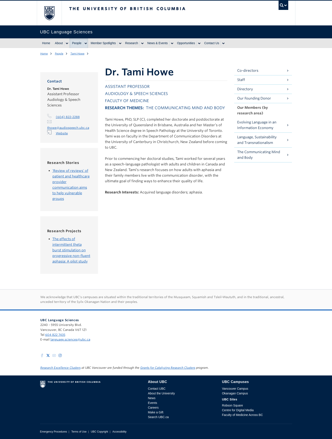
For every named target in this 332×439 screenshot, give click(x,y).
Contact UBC (156, 388)
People (76, 43)
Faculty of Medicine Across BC (242, 415)
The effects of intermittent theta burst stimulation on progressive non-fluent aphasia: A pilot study (71, 250)
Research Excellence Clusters (60, 367)
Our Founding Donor (254, 98)
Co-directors (247, 70)
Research (131, 43)
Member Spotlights (103, 43)
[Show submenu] (66, 43)
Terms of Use (79, 431)
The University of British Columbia (49, 13)
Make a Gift (155, 412)
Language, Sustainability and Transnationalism (257, 140)
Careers (153, 407)
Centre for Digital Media (238, 410)
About (59, 43)
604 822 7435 (55, 334)
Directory (245, 89)
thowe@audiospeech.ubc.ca (68, 127)
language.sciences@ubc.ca (70, 339)
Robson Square (232, 405)
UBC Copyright (99, 431)
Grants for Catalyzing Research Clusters (167, 367)
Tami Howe (77, 53)
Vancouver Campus (235, 388)
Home (46, 43)
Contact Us (211, 43)
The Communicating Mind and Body (258, 155)
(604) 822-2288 (68, 117)
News (151, 398)
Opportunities (186, 43)
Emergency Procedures (53, 431)
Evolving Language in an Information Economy (256, 125)
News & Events (157, 43)
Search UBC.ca (158, 417)
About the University (161, 393)
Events (152, 403)
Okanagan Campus (235, 393)
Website (62, 133)
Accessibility (119, 431)
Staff (241, 80)
